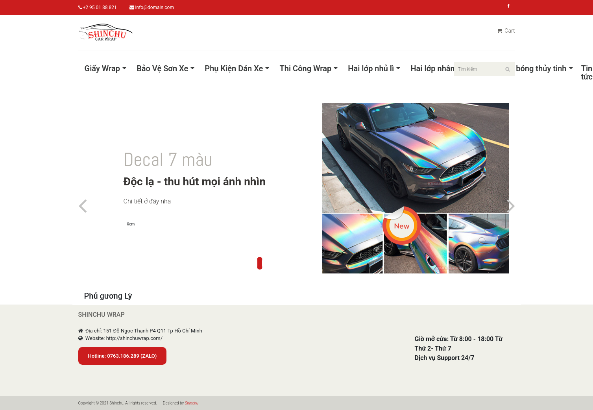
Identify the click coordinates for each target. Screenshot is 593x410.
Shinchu (191, 403)
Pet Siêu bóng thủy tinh (526, 69)
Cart (506, 31)
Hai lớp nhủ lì (371, 69)
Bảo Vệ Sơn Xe (162, 69)
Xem (131, 224)
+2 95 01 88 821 (97, 7)
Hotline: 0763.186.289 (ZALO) (122, 356)
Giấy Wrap (102, 69)
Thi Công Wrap (305, 69)
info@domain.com (151, 7)
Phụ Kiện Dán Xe (234, 69)
